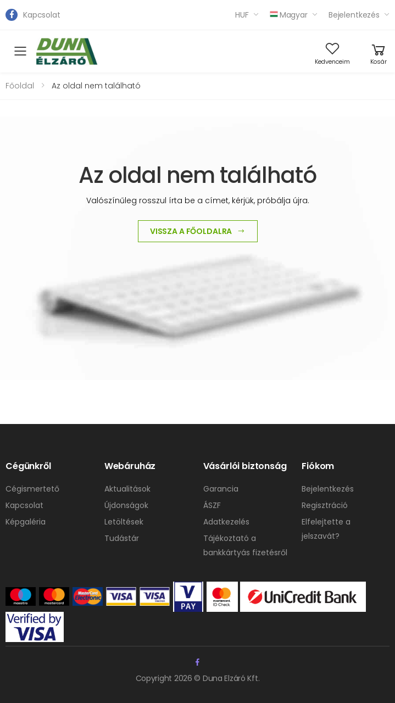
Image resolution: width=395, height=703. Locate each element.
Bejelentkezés (354, 14)
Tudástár (121, 538)
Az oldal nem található (96, 85)
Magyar (289, 14)
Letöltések (123, 521)
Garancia (220, 488)
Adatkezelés (226, 521)
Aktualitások (127, 488)
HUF (242, 14)
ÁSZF (212, 505)
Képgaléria (25, 521)
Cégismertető (32, 488)
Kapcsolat (41, 14)
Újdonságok (126, 505)
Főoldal (19, 85)
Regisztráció (325, 505)
